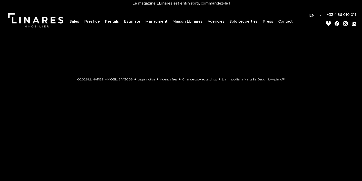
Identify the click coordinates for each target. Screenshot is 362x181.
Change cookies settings (199, 80)
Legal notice (146, 80)
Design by (271, 80)
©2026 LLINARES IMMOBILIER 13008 (105, 80)
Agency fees (168, 80)
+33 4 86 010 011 (341, 16)
